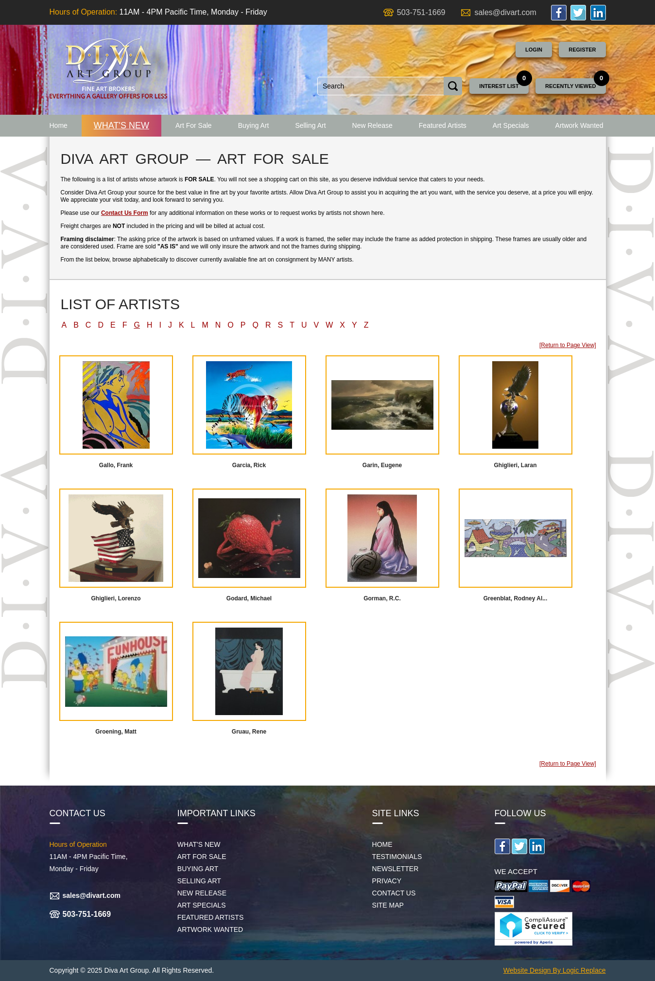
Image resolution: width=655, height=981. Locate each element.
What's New (121, 125)
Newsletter (395, 869)
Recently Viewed (570, 86)
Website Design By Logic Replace (554, 970)
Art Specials (511, 125)
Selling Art (310, 125)
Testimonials (397, 856)
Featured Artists (442, 125)
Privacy (386, 881)
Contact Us (394, 893)
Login (533, 50)
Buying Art (253, 125)
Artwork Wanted (579, 125)
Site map (388, 905)
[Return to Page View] (567, 345)
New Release (372, 125)
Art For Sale (193, 125)
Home (59, 125)
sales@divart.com (505, 12)
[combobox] (380, 86)
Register (582, 50)
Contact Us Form (124, 213)
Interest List (498, 86)
